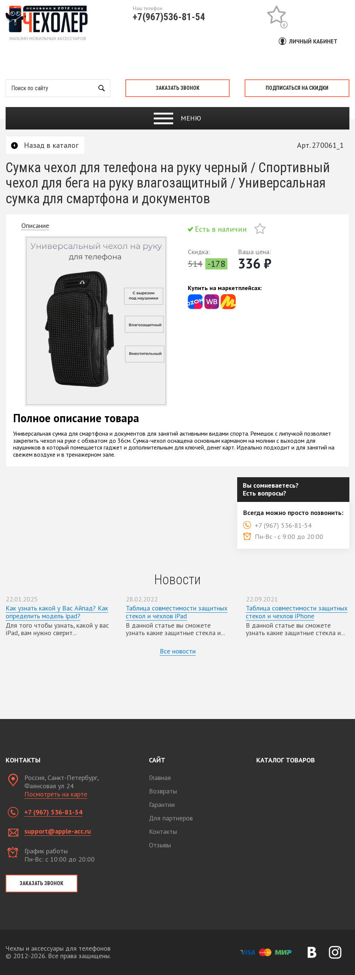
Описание (35, 225)
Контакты (163, 831)
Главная (160, 777)
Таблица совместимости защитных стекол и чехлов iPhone (297, 612)
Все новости (178, 651)
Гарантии (162, 804)
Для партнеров (171, 818)
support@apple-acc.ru (57, 831)
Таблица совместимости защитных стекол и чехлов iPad (176, 612)
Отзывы (160, 845)
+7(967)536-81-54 (169, 16)
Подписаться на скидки (297, 88)
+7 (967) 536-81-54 (53, 812)
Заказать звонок (177, 88)
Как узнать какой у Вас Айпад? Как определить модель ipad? (57, 612)
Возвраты (163, 791)
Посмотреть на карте (55, 794)
